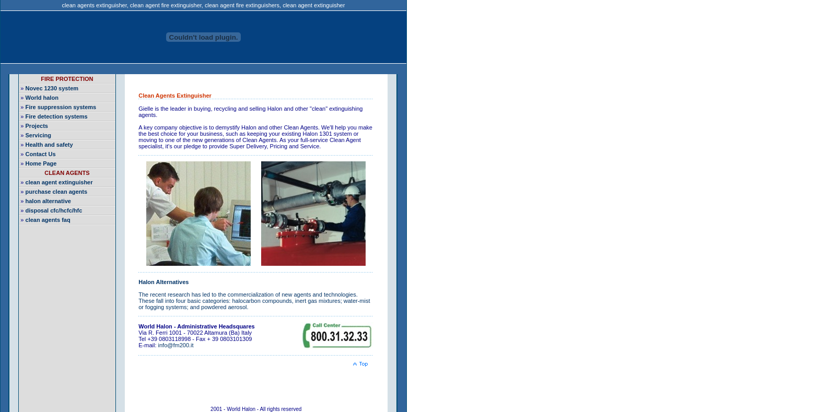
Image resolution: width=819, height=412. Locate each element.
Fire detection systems (57, 116)
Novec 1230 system (52, 88)
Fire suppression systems (61, 107)
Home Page (41, 163)
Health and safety (49, 145)
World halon (42, 98)
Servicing (39, 135)
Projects (37, 126)
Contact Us (41, 154)
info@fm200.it (176, 345)
